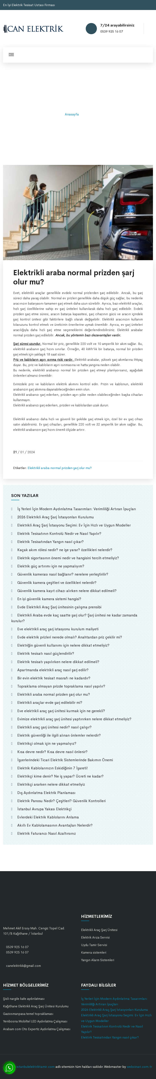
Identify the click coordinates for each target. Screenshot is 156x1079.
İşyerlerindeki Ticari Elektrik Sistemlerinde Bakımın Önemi (65, 760)
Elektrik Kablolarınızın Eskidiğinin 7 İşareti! (52, 768)
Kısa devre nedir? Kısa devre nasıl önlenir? (52, 752)
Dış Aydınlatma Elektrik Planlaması (46, 793)
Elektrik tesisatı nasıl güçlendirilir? (45, 653)
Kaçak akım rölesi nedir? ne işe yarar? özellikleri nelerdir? (64, 550)
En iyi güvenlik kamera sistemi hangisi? (49, 599)
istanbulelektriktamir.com (36, 1067)
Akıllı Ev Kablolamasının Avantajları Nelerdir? (55, 825)
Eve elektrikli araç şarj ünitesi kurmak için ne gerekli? (61, 711)
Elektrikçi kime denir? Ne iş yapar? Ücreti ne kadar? (60, 776)
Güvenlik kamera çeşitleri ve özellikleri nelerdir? (56, 582)
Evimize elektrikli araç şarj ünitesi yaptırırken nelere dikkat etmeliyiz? (74, 719)
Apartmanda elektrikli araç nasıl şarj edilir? (53, 670)
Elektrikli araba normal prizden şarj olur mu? (60, 468)
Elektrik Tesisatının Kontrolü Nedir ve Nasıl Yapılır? (59, 533)
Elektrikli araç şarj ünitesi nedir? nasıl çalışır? (54, 727)
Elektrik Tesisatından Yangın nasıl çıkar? (50, 542)
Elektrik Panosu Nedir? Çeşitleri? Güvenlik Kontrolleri (61, 801)
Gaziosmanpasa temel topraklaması (28, 1014)
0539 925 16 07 (111, 31)
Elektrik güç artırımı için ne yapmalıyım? (50, 566)
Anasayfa (72, 114)
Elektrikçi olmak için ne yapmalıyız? (46, 743)
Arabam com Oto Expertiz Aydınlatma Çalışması (36, 1029)
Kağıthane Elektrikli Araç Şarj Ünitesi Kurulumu (35, 1006)
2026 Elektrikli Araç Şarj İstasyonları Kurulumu (55, 517)
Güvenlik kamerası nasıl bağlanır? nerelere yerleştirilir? (62, 574)
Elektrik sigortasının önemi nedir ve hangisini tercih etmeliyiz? (68, 558)
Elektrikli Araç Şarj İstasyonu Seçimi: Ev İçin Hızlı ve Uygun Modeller (74, 525)
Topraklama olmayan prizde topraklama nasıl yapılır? (61, 686)
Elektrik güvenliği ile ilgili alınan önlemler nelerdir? (59, 735)
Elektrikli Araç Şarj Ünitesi (99, 930)
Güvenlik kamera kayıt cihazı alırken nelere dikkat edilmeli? (67, 591)
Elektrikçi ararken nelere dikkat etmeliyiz (51, 784)
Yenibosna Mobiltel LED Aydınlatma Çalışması (35, 1021)
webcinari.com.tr (139, 1067)
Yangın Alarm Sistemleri (97, 960)
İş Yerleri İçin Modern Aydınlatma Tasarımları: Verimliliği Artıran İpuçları (76, 509)
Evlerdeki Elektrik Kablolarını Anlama (48, 817)
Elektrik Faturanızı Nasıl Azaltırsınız (46, 833)
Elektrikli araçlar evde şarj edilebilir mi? (49, 702)
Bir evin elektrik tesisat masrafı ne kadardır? (53, 678)
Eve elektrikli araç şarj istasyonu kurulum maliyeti (58, 629)
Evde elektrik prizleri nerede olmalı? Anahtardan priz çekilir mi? (69, 637)
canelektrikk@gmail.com (23, 966)
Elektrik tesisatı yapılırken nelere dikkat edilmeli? (58, 662)
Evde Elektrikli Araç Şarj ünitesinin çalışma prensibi (59, 607)
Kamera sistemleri (93, 952)
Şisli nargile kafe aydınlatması (23, 999)
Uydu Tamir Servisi (94, 945)
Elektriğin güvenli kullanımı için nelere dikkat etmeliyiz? (63, 645)
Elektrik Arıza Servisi (95, 937)
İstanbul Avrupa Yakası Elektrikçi (44, 809)
